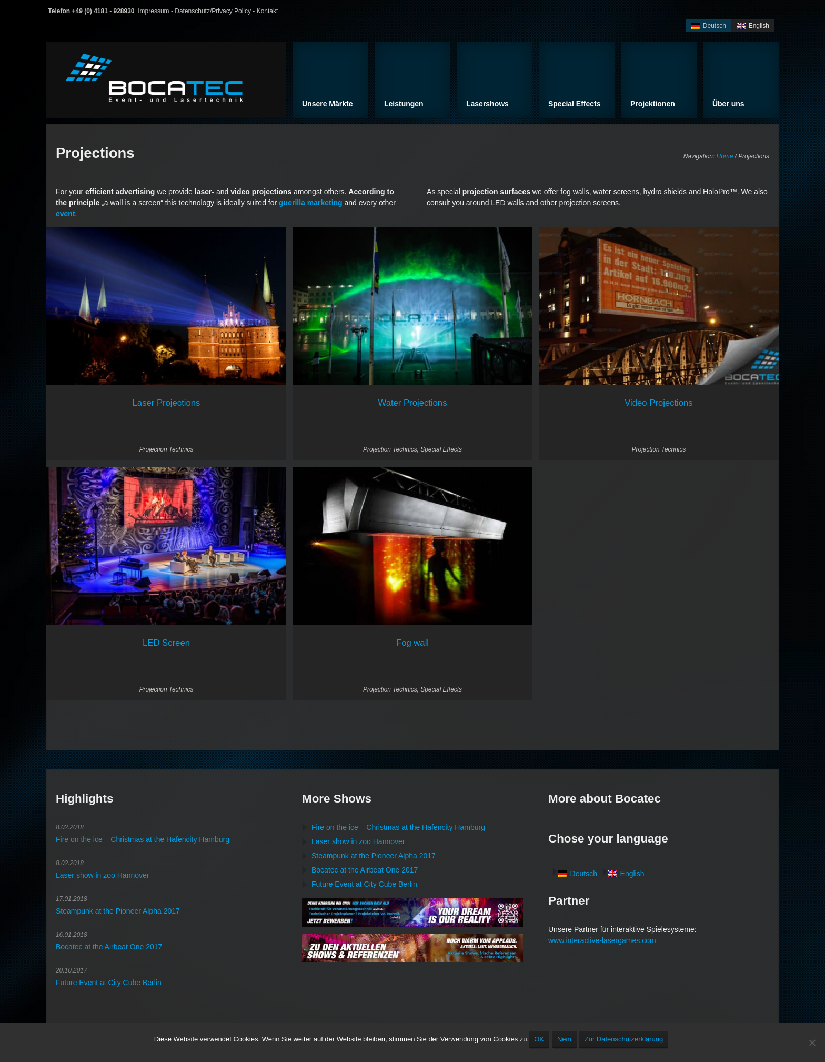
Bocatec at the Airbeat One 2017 (109, 947)
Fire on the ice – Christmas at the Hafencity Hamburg (142, 839)
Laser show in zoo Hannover (102, 875)
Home (725, 156)
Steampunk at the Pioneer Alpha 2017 (118, 911)
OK (539, 1039)
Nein (564, 1039)
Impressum (153, 11)
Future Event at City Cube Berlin (109, 982)
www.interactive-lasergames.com (602, 940)
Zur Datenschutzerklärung (624, 1039)
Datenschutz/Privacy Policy (213, 11)
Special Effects (441, 449)
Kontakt (267, 11)
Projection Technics (166, 449)
